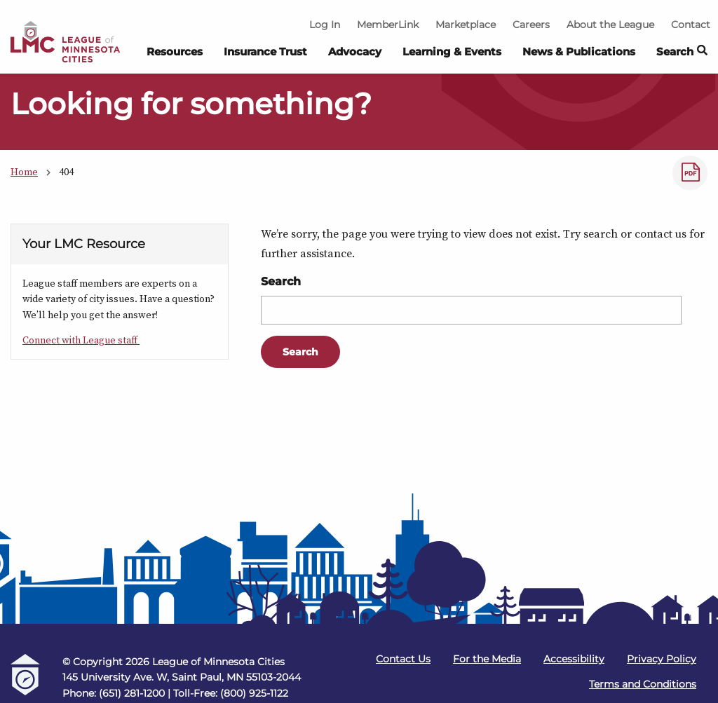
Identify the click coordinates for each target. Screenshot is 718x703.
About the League (610, 24)
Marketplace (465, 24)
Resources (175, 51)
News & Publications (578, 51)
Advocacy (354, 51)
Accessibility (573, 659)
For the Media (487, 659)
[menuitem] (174, 56)
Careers (531, 24)
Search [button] (681, 52)
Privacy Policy (661, 659)
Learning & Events (451, 51)
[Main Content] (359, 282)
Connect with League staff (81, 340)
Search (281, 281)
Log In (324, 24)
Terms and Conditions (642, 684)
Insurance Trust (265, 51)
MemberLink (388, 24)
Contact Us (403, 659)
